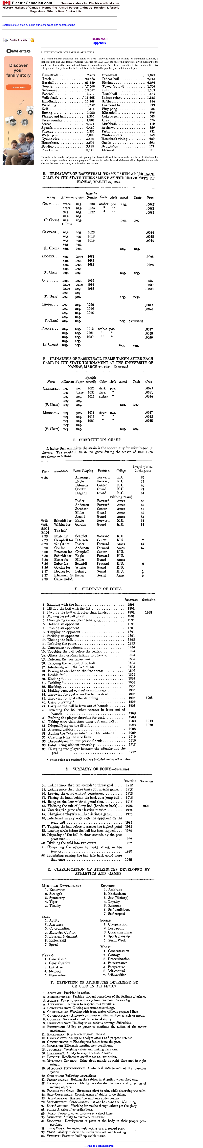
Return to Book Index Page (100, 1145)
